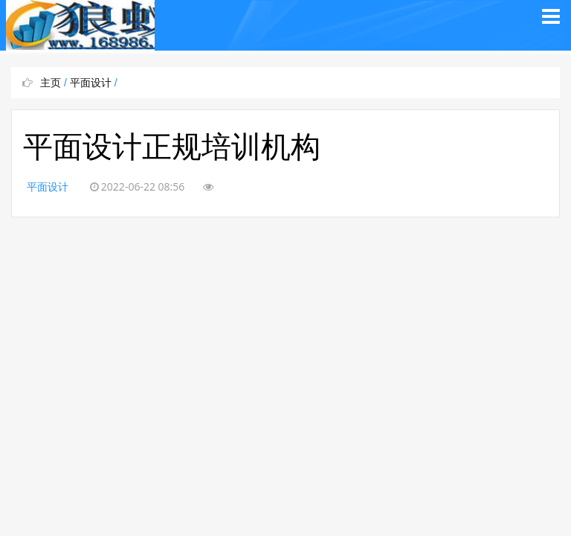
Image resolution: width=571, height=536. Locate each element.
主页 (50, 83)
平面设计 (91, 83)
